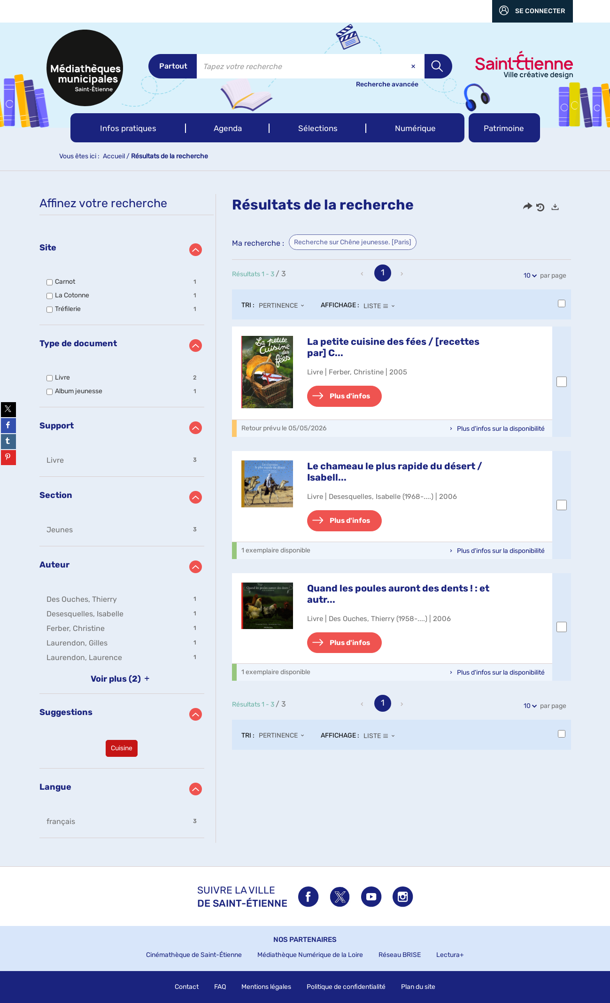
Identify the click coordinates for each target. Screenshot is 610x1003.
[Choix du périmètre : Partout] (172, 66)
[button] (128, 127)
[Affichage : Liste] (382, 306)
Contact (187, 987)
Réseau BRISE (399, 955)
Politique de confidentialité (346, 987)
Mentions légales (266, 987)
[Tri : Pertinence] (284, 306)
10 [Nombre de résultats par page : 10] (528, 275)
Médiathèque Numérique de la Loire (310, 955)
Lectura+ (450, 955)
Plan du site (418, 987)
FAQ (220, 987)
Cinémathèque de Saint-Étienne (194, 955)
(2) (122, 679)
